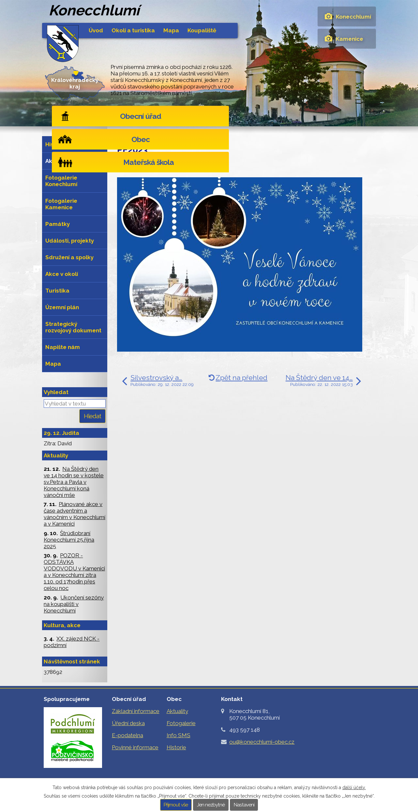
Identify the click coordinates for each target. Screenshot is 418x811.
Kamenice (349, 39)
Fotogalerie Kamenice (61, 204)
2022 (143, 166)
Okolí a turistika (133, 30)
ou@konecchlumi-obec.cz (261, 742)
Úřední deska (128, 723)
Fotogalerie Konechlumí (61, 180)
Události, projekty (69, 240)
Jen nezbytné (211, 805)
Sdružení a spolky (69, 257)
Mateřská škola (328, 116)
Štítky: (125, 166)
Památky (57, 224)
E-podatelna (127, 735)
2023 (159, 166)
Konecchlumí (353, 16)
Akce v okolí (61, 274)
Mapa (171, 30)
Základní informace (135, 711)
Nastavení (244, 805)
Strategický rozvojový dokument (73, 327)
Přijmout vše (176, 805)
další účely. (354, 787)
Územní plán (62, 307)
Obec (209, 116)
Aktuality (180, 134)
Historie (56, 144)
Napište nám (62, 347)
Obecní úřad (97, 116)
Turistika (57, 290)
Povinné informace (135, 747)
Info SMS (178, 735)
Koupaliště (201, 30)
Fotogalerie (181, 723)
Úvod (96, 30)
